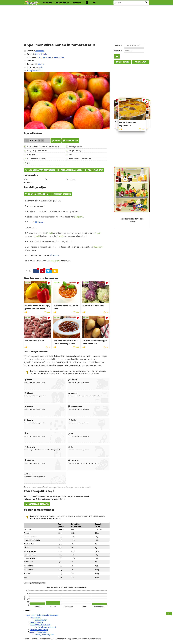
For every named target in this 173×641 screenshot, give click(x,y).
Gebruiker (118, 45)
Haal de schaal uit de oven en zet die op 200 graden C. (49, 241)
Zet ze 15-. (35, 222)
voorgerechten (45, 57)
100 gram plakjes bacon (37, 150)
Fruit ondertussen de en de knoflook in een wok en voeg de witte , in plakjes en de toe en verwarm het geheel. (63, 234)
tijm (28, 163)
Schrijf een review (34, 70)
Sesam (28, 420)
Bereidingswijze (36, 622)
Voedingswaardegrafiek (44, 634)
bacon (95, 247)
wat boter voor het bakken (80, 159)
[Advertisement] (86, 23)
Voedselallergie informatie (46, 627)
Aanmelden (140, 62)
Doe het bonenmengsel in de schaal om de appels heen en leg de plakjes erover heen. (64, 248)
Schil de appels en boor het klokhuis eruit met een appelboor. (53, 211)
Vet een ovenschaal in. (36, 206)
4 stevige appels (75, 146)
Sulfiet (72, 420)
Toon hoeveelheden (36, 194)
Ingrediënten (35, 617)
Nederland (39, 51)
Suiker (28, 406)
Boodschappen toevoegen (40, 170)
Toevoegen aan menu (69, 170)
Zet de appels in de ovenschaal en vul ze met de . (55, 217)
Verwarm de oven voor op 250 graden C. (44, 201)
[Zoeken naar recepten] (131, 2)
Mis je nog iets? (93, 170)
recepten (47, 2)
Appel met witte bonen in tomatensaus (42, 615)
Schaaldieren (75, 406)
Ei (26, 433)
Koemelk (29, 447)
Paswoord (118, 50)
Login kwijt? (122, 62)
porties (31, 60)
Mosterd (29, 460)
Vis (70, 447)
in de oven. (31, 227)
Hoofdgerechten (46, 639)
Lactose (72, 393)
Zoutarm (73, 460)
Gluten (28, 393)
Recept (34, 639)
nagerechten (59, 57)
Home (26, 639)
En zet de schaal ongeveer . (43, 255)
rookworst (32, 236)
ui (49, 233)
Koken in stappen (60, 194)
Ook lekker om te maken (40, 625)
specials (77, 2)
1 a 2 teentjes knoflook (36, 159)
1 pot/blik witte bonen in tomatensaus (43, 146)
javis (41, 67)
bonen (95, 233)
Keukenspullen (41, 620)
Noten (28, 474)
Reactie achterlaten (37, 504)
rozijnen (75, 217)
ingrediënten (62, 2)
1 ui (70, 154)
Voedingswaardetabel (39, 632)
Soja (71, 433)
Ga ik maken (70, 140)
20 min (39, 222)
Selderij (72, 379)
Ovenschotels (41, 54)
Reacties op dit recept (39, 629)
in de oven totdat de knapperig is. (49, 261)
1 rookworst (32, 154)
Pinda (28, 379)
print (55, 140)
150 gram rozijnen (76, 150)
